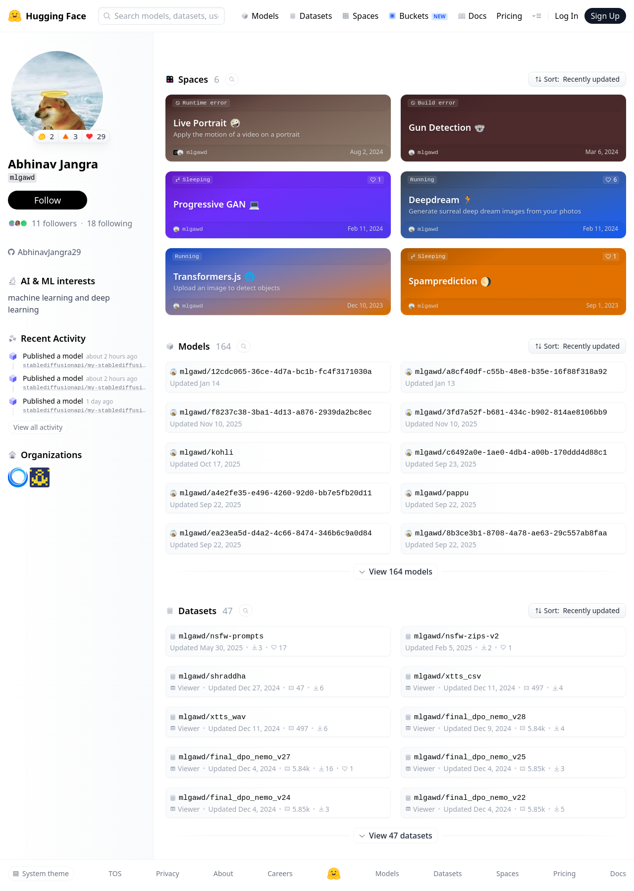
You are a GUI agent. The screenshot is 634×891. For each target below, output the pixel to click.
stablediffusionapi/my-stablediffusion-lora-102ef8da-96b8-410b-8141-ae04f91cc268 (85, 365)
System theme (40, 873)
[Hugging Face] (334, 874)
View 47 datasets (395, 835)
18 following (109, 223)
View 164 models (395, 571)
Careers (279, 873)
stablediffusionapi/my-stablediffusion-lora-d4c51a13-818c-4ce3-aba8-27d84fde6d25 (85, 410)
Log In (566, 15)
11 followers (54, 223)
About (223, 873)
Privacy (167, 873)
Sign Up (605, 15)
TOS (114, 873)
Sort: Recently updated (577, 79)
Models (260, 15)
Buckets (417, 15)
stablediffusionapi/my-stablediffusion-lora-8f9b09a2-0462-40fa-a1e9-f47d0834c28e (85, 387)
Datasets (310, 15)
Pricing (509, 15)
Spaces (360, 15)
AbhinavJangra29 (49, 252)
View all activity (37, 427)
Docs (472, 15)
